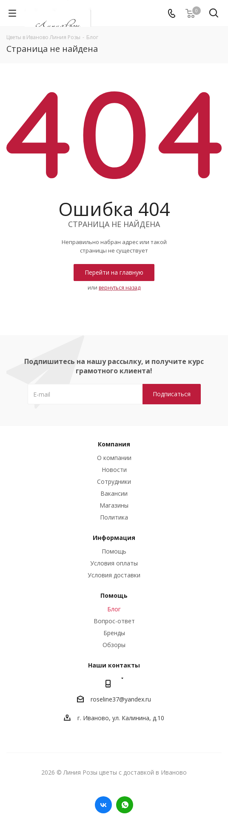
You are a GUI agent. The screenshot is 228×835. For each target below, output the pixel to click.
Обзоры (114, 645)
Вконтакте (103, 804)
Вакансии (114, 493)
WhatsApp (124, 804)
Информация (114, 538)
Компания (114, 444)
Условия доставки (114, 575)
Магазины (114, 505)
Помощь (114, 551)
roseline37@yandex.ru (121, 699)
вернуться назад (119, 287)
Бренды (114, 633)
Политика (114, 517)
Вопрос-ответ (114, 621)
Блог (114, 609)
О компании (114, 458)
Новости (114, 470)
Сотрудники (114, 481)
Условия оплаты (114, 563)
